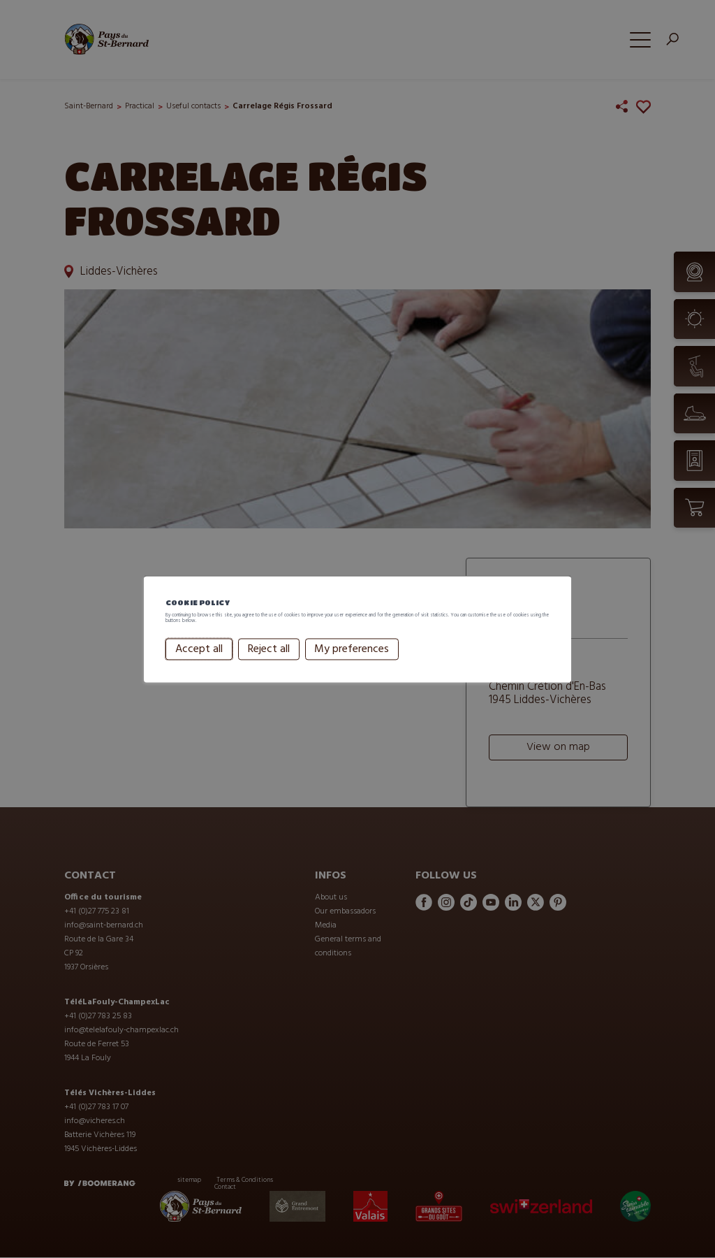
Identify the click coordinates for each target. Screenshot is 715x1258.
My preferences (351, 667)
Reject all (268, 667)
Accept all (199, 667)
